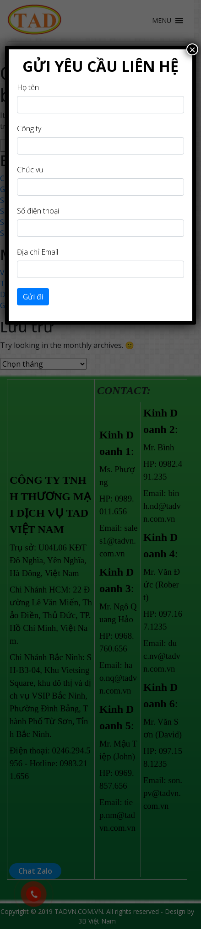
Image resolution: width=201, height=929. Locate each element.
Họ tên (28, 87)
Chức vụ (30, 170)
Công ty (29, 128)
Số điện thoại (38, 211)
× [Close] (192, 49)
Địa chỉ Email (37, 252)
